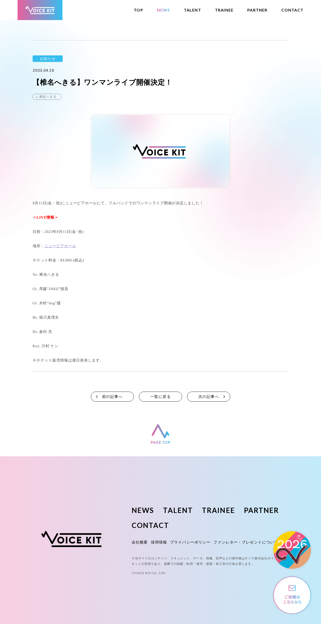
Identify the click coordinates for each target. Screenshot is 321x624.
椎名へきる (48, 97)
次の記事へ (208, 397)
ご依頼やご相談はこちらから (292, 595)
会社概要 (140, 542)
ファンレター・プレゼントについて (245, 542)
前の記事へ (112, 397)
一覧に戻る (160, 397)
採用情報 (159, 542)
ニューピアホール (60, 246)
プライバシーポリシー (190, 542)
